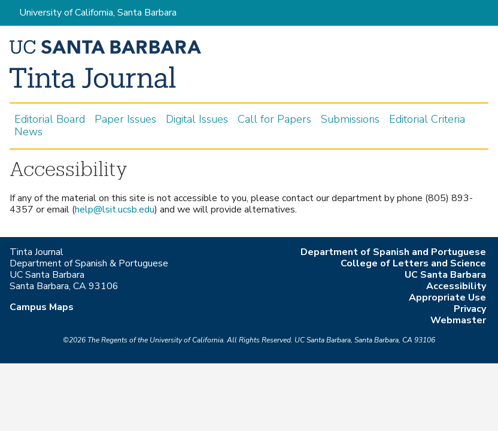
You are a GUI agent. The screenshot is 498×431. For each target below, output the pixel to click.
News (28, 132)
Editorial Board (49, 119)
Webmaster (458, 320)
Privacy (470, 308)
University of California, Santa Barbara (98, 12)
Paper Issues (125, 119)
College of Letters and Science (413, 263)
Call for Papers (274, 119)
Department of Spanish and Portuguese (393, 252)
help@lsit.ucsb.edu (114, 209)
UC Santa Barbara (445, 274)
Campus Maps (42, 307)
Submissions (350, 119)
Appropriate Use (447, 297)
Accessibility (456, 286)
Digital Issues (197, 119)
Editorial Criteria (427, 119)
